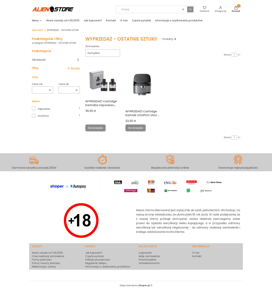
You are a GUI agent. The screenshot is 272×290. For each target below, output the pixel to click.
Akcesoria (55, 60)
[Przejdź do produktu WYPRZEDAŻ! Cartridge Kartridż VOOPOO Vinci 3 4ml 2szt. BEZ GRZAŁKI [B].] (142, 86)
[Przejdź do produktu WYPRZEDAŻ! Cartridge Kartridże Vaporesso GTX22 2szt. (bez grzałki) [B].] (102, 81)
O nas (195, 252)
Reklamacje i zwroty (44, 266)
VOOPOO (43, 116)
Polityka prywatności (97, 259)
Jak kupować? (93, 252)
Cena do (64, 84)
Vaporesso (44, 109)
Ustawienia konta (149, 263)
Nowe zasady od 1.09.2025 (47, 252)
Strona (227, 54)
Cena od (37, 84)
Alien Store (37, 30)
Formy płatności (42, 259)
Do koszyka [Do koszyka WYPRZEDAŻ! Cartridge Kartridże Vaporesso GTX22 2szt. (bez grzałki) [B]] (95, 128)
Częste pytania (94, 256)
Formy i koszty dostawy (46, 263)
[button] (190, 9)
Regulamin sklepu (96, 263)
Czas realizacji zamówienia (48, 256)
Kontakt (197, 256)
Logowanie (145, 252)
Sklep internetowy (135, 285)
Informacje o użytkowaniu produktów (107, 266)
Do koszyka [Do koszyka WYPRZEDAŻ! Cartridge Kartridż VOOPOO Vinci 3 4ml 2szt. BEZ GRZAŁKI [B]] (135, 128)
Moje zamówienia (149, 256)
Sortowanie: (92, 46)
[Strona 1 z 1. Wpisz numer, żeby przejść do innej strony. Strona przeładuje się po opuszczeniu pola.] (234, 55)
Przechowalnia (147, 259)
